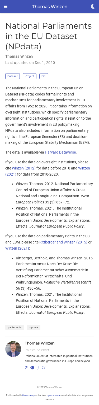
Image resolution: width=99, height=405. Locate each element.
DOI (43, 76)
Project (29, 76)
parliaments (14, 327)
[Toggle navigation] (5, 7)
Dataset (12, 76)
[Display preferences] (93, 7)
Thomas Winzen (49, 6)
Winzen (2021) (17, 248)
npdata (34, 327)
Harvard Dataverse (60, 152)
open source (53, 395)
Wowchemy (28, 395)
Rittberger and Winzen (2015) (63, 242)
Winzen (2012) (24, 168)
